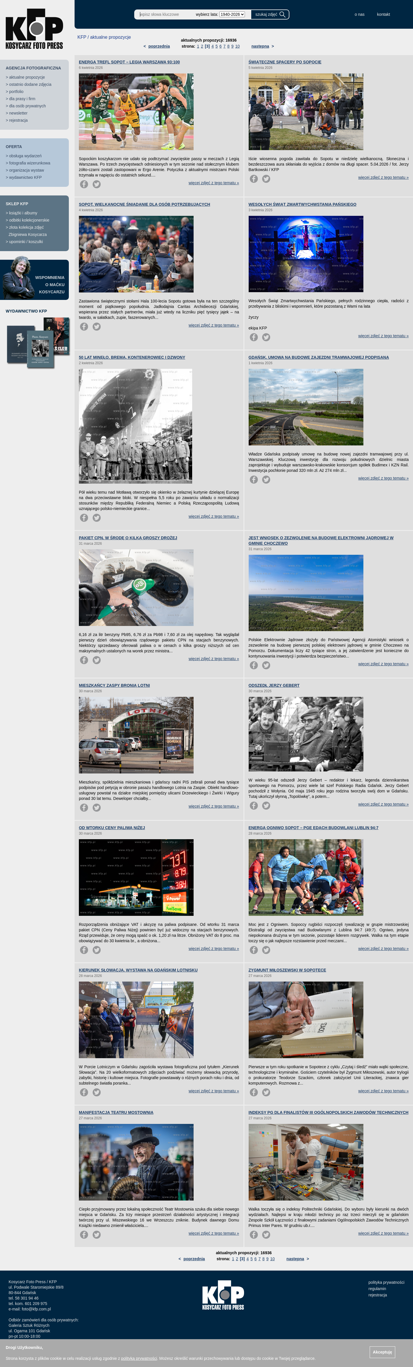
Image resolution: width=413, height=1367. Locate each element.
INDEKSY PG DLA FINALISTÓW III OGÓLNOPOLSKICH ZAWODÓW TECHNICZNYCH (329, 1112)
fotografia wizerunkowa (29, 163)
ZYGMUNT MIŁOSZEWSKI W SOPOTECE (287, 970)
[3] (207, 46)
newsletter (18, 113)
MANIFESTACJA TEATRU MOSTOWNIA (116, 1112)
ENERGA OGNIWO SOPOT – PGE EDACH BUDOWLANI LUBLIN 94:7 (314, 827)
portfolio (16, 91)
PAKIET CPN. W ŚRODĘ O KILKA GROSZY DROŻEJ (128, 538)
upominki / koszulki (26, 241)
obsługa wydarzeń (25, 156)
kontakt (383, 14)
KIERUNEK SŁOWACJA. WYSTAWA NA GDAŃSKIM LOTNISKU (138, 970)
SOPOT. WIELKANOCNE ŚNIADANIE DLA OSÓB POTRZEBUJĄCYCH (144, 204)
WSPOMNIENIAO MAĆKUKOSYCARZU (50, 284)
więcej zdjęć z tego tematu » (214, 183)
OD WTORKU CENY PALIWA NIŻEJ (112, 827)
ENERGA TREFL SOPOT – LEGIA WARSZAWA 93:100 (129, 62)
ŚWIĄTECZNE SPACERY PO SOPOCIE (285, 62)
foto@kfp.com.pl (36, 1309)
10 (237, 46)
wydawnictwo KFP (25, 177)
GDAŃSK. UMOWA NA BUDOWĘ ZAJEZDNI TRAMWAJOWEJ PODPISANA (319, 357)
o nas (360, 14)
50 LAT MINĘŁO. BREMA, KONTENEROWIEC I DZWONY (132, 357)
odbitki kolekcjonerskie (29, 220)
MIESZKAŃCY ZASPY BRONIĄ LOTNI (114, 685)
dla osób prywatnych (27, 106)
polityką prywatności (139, 1358)
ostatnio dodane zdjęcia (30, 84)
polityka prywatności (386, 1282)
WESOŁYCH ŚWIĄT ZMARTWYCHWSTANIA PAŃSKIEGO (302, 204)
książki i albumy (23, 213)
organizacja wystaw (26, 170)
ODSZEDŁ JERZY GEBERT (274, 685)
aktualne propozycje (27, 77)
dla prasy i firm (22, 98)
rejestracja (18, 120)
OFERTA (14, 146)
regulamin (377, 1288)
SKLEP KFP (17, 203)
